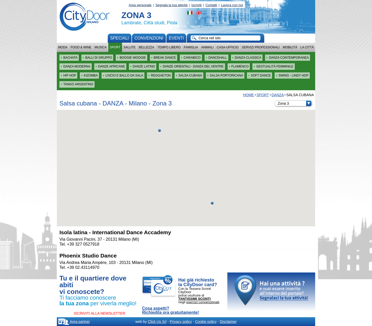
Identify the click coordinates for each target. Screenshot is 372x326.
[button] (212, 203)
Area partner (74, 322)
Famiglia (191, 47)
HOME (248, 95)
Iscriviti (196, 5)
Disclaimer (228, 322)
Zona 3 (294, 103)
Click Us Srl (157, 322)
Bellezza (146, 47)
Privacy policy (181, 322)
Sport (115, 47)
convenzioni (149, 38)
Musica (101, 47)
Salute (129, 47)
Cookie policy (205, 322)
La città (307, 47)
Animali (207, 47)
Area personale (140, 5)
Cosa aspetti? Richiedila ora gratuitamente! (170, 310)
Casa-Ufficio (228, 47)
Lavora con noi (232, 5)
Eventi (176, 38)
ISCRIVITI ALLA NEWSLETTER (99, 313)
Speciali (119, 38)
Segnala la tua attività (172, 5)
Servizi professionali (261, 47)
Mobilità (290, 47)
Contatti (211, 5)
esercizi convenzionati (202, 302)
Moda (62, 47)
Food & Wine (81, 47)
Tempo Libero (169, 47)
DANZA (278, 95)
